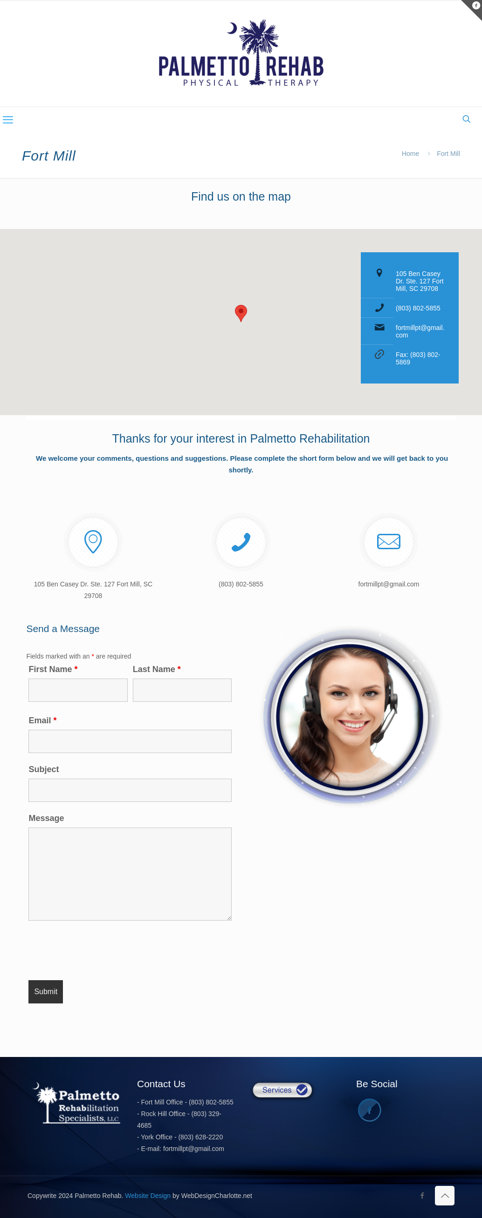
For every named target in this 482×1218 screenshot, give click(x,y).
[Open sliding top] (471, 10)
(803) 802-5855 (418, 308)
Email (42, 720)
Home (410, 153)
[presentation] (99, 950)
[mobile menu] (8, 120)
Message (46, 818)
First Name (52, 669)
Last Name (157, 669)
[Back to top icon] (444, 1195)
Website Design (148, 1195)
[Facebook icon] (422, 1195)
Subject (43, 769)
